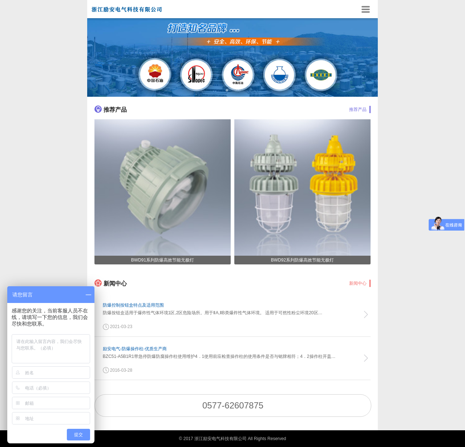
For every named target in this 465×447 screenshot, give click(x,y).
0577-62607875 (232, 405)
